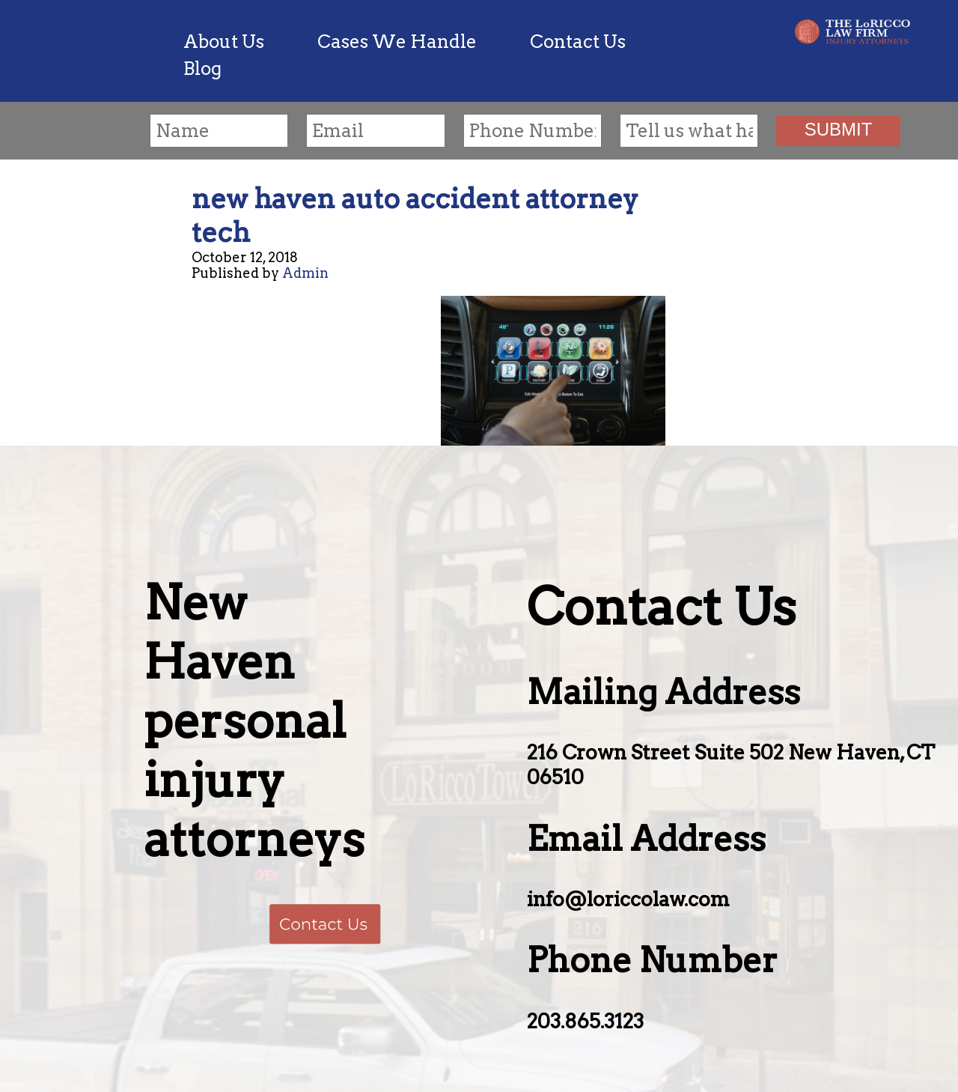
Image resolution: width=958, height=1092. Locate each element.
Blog (202, 68)
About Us (223, 41)
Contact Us (578, 41)
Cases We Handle (397, 41)
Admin (305, 273)
